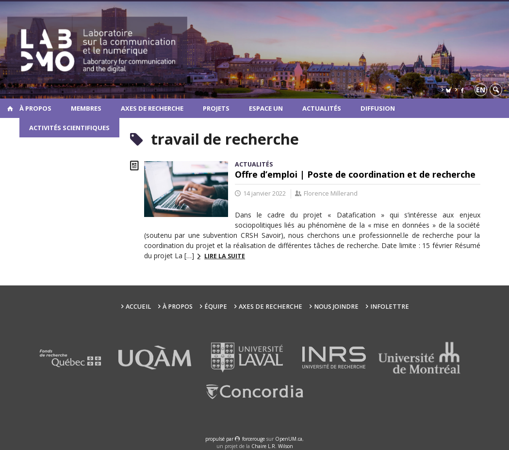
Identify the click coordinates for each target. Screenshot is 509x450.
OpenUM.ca (288, 438)
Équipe (215, 306)
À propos (35, 108)
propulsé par (220, 438)
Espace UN (266, 108)
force (253, 438)
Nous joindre (336, 306)
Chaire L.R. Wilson (272, 446)
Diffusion (378, 108)
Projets (216, 108)
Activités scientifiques (69, 127)
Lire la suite (224, 256)
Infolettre (389, 306)
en (480, 89)
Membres (86, 108)
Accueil (138, 306)
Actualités (321, 108)
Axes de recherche (152, 108)
